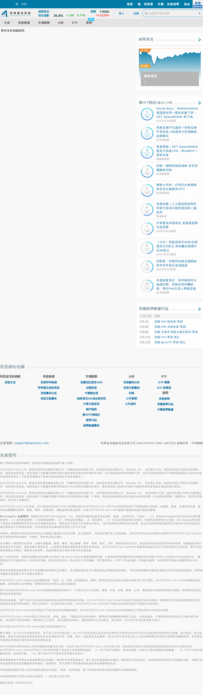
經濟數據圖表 (91, 425)
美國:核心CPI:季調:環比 (170, 342)
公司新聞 (131, 398)
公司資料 (131, 403)
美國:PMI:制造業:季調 (168, 321)
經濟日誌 (91, 420)
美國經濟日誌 (165, 404)
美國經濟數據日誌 (154, 309)
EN (24, 4)
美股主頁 (10, 382)
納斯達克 (146, 39)
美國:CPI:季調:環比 (167, 337)
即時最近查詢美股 (48, 387)
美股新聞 (165, 398)
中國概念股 (91, 393)
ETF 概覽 (164, 382)
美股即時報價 (49, 382)
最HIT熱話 (156, 103)
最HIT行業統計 (91, 414)
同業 (131, 393)
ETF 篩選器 (164, 387)
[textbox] (173, 13)
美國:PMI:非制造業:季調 (170, 326)
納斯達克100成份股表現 (91, 398)
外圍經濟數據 (165, 409)
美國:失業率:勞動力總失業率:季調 (176, 332)
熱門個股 (91, 409)
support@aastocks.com (32, 443)
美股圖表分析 (49, 393)
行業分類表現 (91, 403)
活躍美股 (91, 387)
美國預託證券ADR (91, 382)
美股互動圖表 (49, 398)
